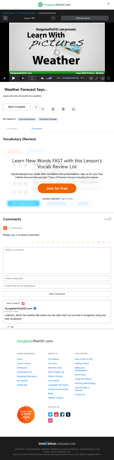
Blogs (50, 393)
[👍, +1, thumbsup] (108, 242)
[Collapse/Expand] (57, 219)
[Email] (57, 286)
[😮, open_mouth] (93, 242)
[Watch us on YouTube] (56, 414)
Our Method (53, 359)
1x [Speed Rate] (32, 78)
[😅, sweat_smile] (68, 242)
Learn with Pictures (27, 119)
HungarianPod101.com (89, 449)
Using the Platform (83, 379)
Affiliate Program (55, 398)
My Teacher (22, 380)
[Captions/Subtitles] (91, 78)
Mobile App (22, 385)
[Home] (54, 7)
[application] (57, 52)
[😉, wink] (73, 242)
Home (19, 359)
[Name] (57, 278)
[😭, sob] (78, 242)
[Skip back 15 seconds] (4, 78)
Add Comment (57, 294)
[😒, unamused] (47, 242)
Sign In (14, 235)
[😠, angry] (58, 242)
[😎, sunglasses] (53, 242)
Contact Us (80, 394)
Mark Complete (16, 107)
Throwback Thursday (26, 13)
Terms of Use (64, 452)
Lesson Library (8, 13)
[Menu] (5, 4)
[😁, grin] (42, 242)
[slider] (49, 78)
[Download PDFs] (63, 109)
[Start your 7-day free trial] (26, 415)
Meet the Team (55, 368)
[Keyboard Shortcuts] (108, 78)
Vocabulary (12, 128)
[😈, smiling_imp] (98, 242)
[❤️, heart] (103, 242)
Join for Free (57, 188)
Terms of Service (87, 454)
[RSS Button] (5, 228)
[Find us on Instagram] (50, 420)
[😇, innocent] (83, 242)
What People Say (56, 372)
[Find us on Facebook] (62, 414)
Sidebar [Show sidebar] (85, 18)
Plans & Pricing (55, 376)
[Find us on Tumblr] (68, 414)
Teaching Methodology (85, 383)
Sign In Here (67, 199)
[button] (109, 4)
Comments (37, 128)
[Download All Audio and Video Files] (73, 109)
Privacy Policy (50, 452)
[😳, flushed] (37, 242)
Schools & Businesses (58, 389)
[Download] (102, 78)
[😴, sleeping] (88, 242)
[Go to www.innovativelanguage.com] (57, 443)
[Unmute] (42, 78)
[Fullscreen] (97, 78)
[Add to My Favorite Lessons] (42, 109)
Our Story (52, 363)
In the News (53, 380)
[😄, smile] (32, 242)
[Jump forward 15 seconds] (23, 78)
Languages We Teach (58, 385)
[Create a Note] (53, 109)
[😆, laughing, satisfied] (63, 242)
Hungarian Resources (27, 376)
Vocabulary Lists (24, 372)
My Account (80, 375)
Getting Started (82, 363)
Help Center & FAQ (84, 359)
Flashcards (22, 368)
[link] (5, 18)
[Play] (14, 78)
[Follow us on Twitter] (50, 414)
